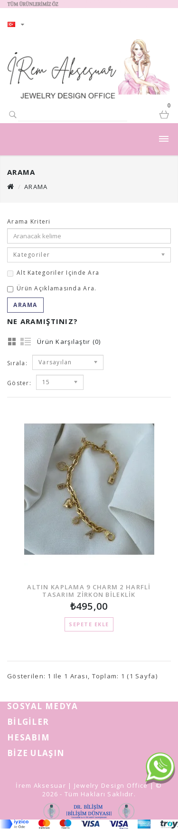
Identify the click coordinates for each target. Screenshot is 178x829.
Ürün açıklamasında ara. (51, 288)
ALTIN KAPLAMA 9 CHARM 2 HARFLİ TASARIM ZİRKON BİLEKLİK (88, 590)
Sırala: (17, 363)
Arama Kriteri (29, 221)
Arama (35, 186)
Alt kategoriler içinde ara (53, 273)
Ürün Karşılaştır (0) (69, 341)
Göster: (19, 383)
